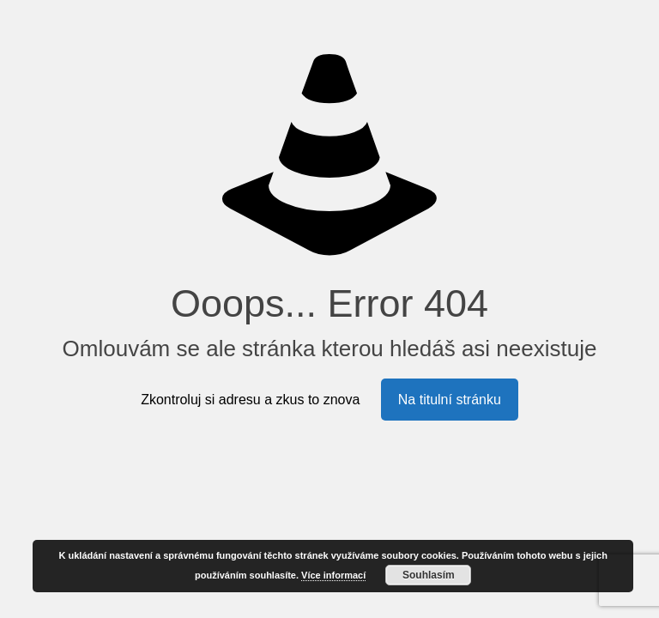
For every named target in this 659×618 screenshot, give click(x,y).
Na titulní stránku (449, 399)
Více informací (333, 575)
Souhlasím (428, 575)
